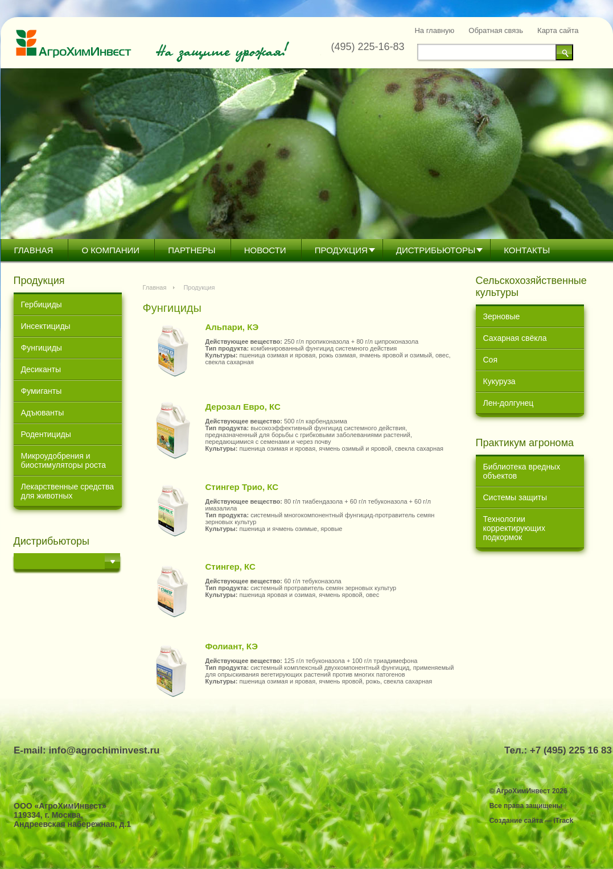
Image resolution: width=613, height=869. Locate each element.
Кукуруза (499, 381)
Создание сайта (516, 821)
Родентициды (46, 434)
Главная (34, 250)
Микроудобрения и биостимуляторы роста (63, 460)
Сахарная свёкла (515, 338)
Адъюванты (42, 412)
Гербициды (41, 304)
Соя (490, 359)
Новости (265, 250)
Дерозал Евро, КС (243, 406)
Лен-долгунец (508, 402)
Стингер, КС (230, 566)
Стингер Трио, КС (242, 487)
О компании (110, 250)
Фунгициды (41, 347)
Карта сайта (557, 30)
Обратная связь (495, 30)
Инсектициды (46, 326)
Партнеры (191, 250)
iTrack (563, 821)
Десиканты (41, 369)
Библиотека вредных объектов (522, 471)
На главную (434, 30)
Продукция (341, 250)
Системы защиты (515, 497)
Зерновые (501, 316)
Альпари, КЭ (232, 327)
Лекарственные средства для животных (67, 491)
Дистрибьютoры (435, 250)
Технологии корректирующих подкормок (514, 528)
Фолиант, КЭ (231, 646)
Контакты (527, 250)
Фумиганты (41, 391)
